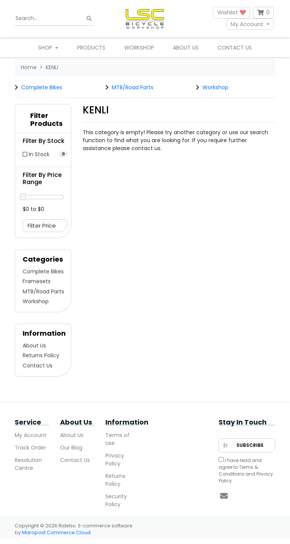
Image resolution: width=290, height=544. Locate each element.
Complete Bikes (41, 87)
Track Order (30, 447)
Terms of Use (117, 439)
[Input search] (54, 18)
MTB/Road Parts (132, 87)
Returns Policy (41, 355)
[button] (43, 121)
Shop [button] (46, 47)
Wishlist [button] (231, 12)
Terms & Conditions (238, 470)
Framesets (37, 281)
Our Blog (71, 447)
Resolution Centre (28, 464)
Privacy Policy (114, 459)
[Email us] (224, 496)
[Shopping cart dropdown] (263, 13)
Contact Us (235, 47)
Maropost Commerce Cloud (56, 532)
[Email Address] (225, 445)
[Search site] (89, 18)
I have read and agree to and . (246, 470)
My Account (247, 24)
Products (91, 47)
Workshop (139, 47)
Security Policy (116, 500)
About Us (186, 47)
